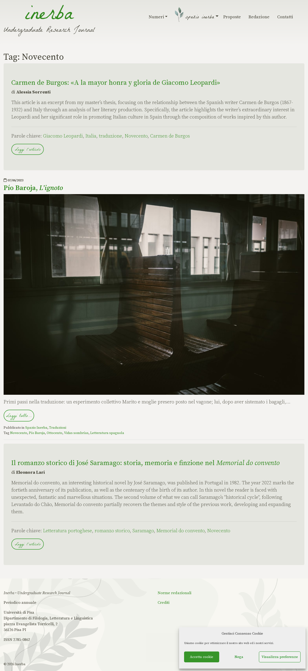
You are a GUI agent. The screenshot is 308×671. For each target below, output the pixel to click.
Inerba (20, 664)
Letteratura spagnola (107, 433)
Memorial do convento (180, 531)
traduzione (110, 136)
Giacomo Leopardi (63, 136)
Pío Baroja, (33, 188)
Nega (239, 657)
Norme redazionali (174, 593)
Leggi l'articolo (27, 150)
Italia (90, 136)
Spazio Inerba (200, 17)
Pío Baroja (37, 433)
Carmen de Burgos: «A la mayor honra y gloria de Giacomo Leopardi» (115, 83)
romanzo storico (112, 531)
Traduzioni (57, 428)
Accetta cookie (201, 657)
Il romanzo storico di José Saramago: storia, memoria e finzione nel (145, 463)
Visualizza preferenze (280, 657)
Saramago (143, 531)
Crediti (163, 602)
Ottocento (54, 433)
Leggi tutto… (19, 416)
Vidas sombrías (76, 433)
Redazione (259, 17)
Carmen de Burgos (170, 136)
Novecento (136, 136)
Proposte (232, 17)
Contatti (285, 17)
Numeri (158, 17)
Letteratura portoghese (67, 531)
